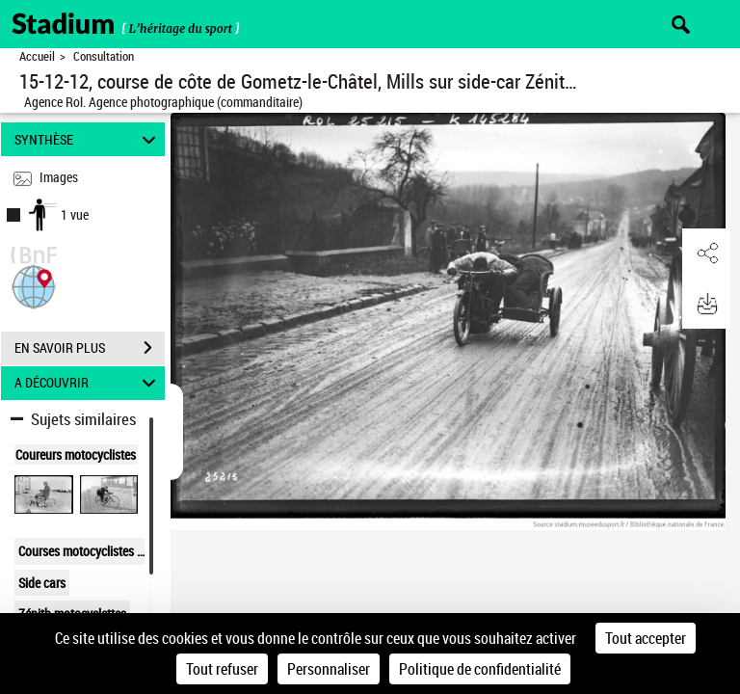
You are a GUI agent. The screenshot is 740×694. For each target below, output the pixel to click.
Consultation (103, 56)
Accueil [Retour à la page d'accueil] (37, 56)
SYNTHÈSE (88, 139)
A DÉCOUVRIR (88, 383)
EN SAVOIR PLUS (89, 347)
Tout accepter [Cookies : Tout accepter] (645, 638)
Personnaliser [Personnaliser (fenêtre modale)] (328, 669)
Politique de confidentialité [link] (480, 669)
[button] (34, 285)
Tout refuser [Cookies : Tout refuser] (222, 669)
